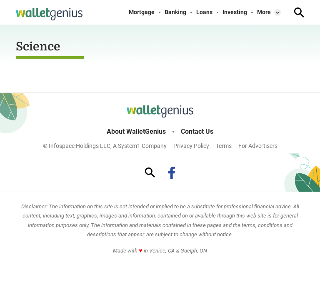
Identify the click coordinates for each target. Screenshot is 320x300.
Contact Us (197, 131)
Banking (175, 12)
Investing (234, 12)
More (264, 12)
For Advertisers (258, 145)
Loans (204, 12)
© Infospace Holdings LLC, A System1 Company (105, 145)
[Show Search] (299, 13)
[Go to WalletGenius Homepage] (49, 14)
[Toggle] (277, 12)
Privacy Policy (191, 145)
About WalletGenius (136, 131)
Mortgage (142, 12)
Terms (224, 145)
